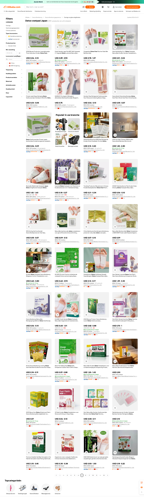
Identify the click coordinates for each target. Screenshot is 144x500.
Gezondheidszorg (37, 17)
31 (104, 475)
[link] (141, 482)
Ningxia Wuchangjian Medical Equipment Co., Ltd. (39, 467)
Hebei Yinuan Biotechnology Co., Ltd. (94, 150)
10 (93, 475)
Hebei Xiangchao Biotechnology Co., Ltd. (95, 422)
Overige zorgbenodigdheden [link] (72, 17)
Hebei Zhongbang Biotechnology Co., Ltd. (95, 62)
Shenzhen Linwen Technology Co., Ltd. (66, 379)
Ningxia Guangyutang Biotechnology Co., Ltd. (96, 196)
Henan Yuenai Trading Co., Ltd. (120, 424)
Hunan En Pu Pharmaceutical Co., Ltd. (65, 106)
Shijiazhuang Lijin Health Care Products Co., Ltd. (125, 63)
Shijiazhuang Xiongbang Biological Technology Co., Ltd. (39, 62)
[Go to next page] (107, 475)
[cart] (108, 7)
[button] (83, 7)
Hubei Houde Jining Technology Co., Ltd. (123, 196)
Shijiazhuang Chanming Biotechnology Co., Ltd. (125, 106)
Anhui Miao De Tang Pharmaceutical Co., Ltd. (67, 63)
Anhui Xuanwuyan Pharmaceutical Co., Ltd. (67, 198)
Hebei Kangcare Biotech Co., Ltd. (93, 106)
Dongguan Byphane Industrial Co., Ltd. (123, 467)
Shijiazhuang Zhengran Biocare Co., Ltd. (123, 151)
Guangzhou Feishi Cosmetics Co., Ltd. (65, 331)
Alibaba (27, 17)
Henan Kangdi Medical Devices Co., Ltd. (123, 285)
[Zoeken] (90, 7)
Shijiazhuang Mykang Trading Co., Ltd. (36, 106)
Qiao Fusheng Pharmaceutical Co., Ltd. (37, 286)
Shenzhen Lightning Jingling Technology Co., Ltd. (67, 285)
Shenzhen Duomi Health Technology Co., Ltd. (39, 424)
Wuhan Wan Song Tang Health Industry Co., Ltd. (96, 377)
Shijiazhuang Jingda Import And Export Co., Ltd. (67, 241)
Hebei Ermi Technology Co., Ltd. (93, 285)
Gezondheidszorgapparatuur (53, 17)
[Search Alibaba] (53, 7)
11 (96, 475)
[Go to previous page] (56, 475)
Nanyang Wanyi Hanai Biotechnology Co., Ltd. (125, 376)
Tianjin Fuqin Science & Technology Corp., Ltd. (39, 241)
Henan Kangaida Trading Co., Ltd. (64, 422)
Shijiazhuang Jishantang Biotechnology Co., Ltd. (125, 241)
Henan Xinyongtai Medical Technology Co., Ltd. (96, 241)
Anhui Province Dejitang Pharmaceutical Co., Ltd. (39, 198)
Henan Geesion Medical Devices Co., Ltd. (95, 333)
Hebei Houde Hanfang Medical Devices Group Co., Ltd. (39, 150)
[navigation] (14, 246)
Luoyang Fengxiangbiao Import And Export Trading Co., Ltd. (125, 329)
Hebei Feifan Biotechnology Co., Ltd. (94, 467)
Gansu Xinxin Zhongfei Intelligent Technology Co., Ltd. (67, 467)
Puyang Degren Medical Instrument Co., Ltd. (38, 376)
